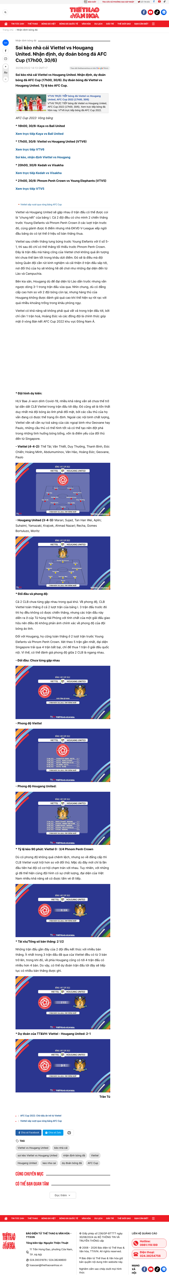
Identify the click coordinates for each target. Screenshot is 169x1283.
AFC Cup (93, 1163)
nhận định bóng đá (74, 1155)
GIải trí (110, 24)
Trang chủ (7, 30)
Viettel (95, 1155)
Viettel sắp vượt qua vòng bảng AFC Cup (41, 204)
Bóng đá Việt (48, 24)
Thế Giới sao (124, 24)
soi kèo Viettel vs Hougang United (37, 1155)
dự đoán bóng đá (72, 1163)
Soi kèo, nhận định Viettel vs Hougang (43, 157)
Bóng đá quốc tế (68, 24)
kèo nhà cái (61, 1147)
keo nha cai (49, 1163)
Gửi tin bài (144, 2)
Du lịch (98, 24)
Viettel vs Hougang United (33, 1147)
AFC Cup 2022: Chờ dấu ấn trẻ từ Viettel (40, 1115)
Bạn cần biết (142, 24)
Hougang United (27, 1163)
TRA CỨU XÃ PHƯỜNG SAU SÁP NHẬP (118, 2)
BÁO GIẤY (92, 2)
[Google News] (89, 69)
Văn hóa (86, 24)
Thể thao (33, 24)
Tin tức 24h (17, 24)
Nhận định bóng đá (27, 30)
